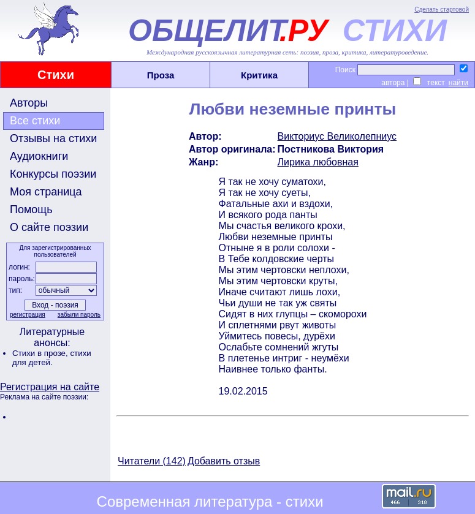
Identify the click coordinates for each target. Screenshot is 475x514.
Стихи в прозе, (41, 353)
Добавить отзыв (224, 461)
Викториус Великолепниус (337, 136)
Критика (259, 75)
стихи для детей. (51, 358)
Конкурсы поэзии (53, 174)
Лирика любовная (318, 162)
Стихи (55, 74)
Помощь (31, 209)
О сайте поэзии (49, 227)
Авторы (29, 103)
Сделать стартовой (441, 9)
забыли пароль (79, 314)
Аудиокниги (39, 156)
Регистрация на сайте (49, 387)
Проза (161, 75)
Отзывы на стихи (53, 138)
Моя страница (46, 192)
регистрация (27, 314)
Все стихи (35, 121)
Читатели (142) (152, 461)
